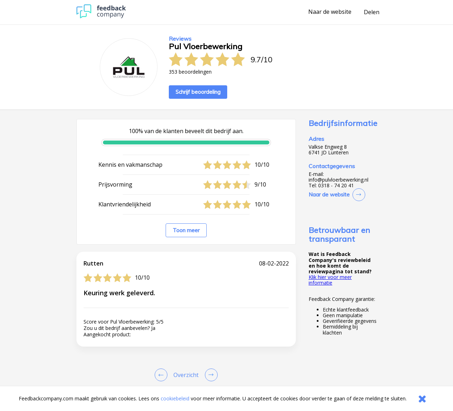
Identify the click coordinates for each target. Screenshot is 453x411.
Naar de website (329, 12)
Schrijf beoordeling (198, 92)
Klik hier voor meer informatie (330, 280)
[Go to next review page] (210, 375)
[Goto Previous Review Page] (162, 375)
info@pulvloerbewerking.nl (338, 180)
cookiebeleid (175, 398)
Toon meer (186, 230)
